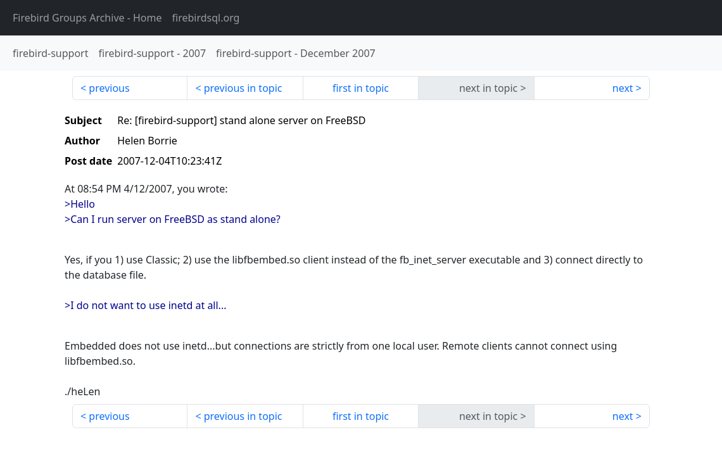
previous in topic (243, 88)
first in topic (360, 88)
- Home (87, 18)
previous (109, 88)
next (622, 88)
